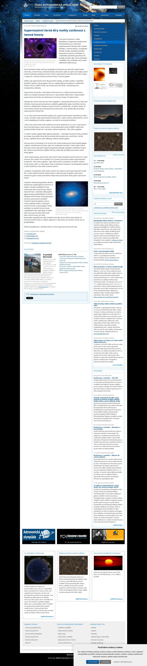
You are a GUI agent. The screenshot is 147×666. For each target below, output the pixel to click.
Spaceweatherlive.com (101, 334)
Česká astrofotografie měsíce (106, 128)
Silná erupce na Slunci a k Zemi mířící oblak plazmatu (108, 341)
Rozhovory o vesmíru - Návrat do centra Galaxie (106, 456)
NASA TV (28, 643)
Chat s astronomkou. (112, 260)
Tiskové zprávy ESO (31, 637)
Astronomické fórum (65, 643)
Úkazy (96, 25)
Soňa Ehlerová (109, 249)
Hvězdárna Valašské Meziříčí (41, 243)
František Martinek (40, 26)
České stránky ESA (31, 640)
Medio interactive (62, 658)
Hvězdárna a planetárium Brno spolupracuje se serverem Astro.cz (72, 650)
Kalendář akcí (100, 156)
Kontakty (119, 15)
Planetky (94, 634)
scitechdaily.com (32, 236)
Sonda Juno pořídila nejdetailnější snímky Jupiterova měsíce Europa (72, 267)
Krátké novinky (100, 213)
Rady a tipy (61, 634)
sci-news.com (31, 234)
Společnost (105, 15)
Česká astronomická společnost (37, 650)
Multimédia (98, 49)
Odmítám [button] (105, 662)
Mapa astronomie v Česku (67, 640)
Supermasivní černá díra (46, 294)
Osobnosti (97, 52)
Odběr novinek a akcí (103, 199)
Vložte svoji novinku (118, 212)
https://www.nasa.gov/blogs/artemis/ (106, 297)
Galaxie (93, 631)
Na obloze (57, 15)
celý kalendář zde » (116, 193)
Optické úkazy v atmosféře (100, 637)
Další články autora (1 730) (67, 254)
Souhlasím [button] (92, 662)
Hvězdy (96, 35)
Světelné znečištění (100, 45)
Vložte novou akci (118, 155)
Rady (93, 15)
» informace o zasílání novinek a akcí (106, 208)
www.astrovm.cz (43, 287)
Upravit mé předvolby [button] (123, 662)
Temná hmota (34, 294)
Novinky (37, 15)
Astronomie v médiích (65, 637)
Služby (85, 15)
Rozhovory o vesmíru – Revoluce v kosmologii (107, 428)
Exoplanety (98, 39)
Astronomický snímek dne (105, 101)
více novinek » (118, 365)
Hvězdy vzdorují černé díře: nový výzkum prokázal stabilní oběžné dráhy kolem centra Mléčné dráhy (107, 399)
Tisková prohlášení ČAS (33, 628)
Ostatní (96, 56)
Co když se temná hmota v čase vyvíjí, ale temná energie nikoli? (106, 486)
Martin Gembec (109, 218)
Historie (97, 59)
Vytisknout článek (82, 26)
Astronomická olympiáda (33, 634)
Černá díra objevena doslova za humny (71, 256)
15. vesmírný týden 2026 (34, 553)
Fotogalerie (72, 15)
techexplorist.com (32, 238)
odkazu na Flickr (117, 240)
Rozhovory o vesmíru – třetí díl (106, 378)
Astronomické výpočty (65, 631)
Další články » (118, 525)
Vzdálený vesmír (47, 21)
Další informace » (47, 616)
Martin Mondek (109, 425)
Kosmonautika (99, 29)
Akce (46, 15)
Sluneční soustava (100, 32)
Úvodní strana (29, 21)
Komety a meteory (97, 643)
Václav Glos (108, 375)
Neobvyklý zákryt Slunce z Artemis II (108, 221)
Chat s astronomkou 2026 (104, 251)
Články (27, 15)
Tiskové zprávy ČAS (31, 631)
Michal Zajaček (109, 395)
